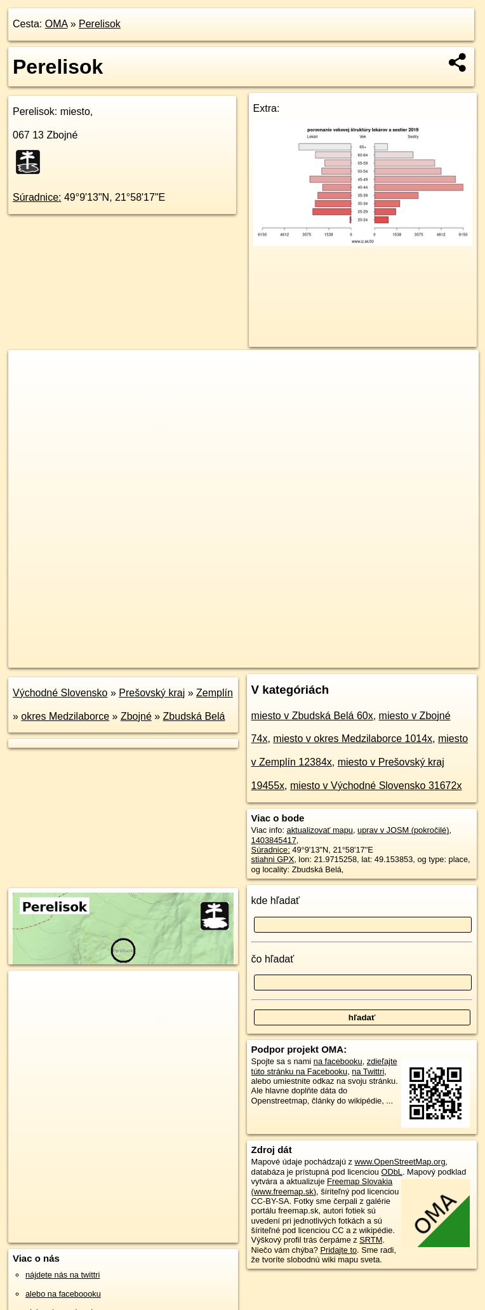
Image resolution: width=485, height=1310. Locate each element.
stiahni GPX (273, 859)
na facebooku (338, 1061)
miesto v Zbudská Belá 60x (312, 715)
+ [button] (30, 371)
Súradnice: (37, 197)
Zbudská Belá (194, 716)
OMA (56, 23)
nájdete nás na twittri (62, 1275)
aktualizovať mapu (320, 830)
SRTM (370, 1240)
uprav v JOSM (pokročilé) (403, 830)
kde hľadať (275, 900)
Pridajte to (338, 1250)
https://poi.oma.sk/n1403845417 (422, 657)
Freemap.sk (325, 657)
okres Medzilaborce (65, 716)
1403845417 (273, 840)
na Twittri (368, 1071)
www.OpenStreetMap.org (400, 1161)
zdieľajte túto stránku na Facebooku (324, 1066)
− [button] (30, 391)
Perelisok (100, 23)
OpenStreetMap (259, 657)
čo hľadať (273, 959)
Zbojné (136, 716)
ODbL (392, 1172)
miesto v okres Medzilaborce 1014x (352, 738)
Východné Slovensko (60, 692)
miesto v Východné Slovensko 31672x (376, 785)
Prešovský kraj (152, 692)
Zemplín (214, 692)
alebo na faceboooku (63, 1294)
